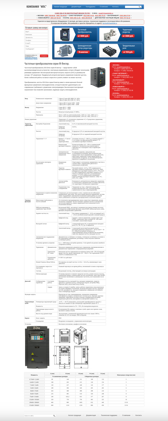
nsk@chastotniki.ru (123, 88)
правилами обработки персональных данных (31, 58)
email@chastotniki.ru (123, 67)
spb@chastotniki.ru (123, 75)
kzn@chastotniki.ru (123, 95)
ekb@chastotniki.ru (123, 82)
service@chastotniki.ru (109, 23)
